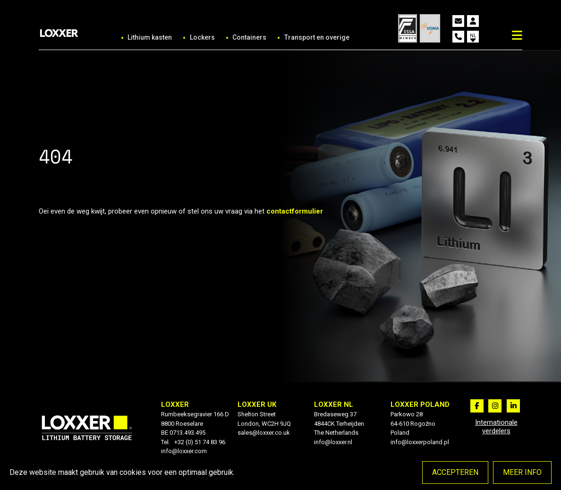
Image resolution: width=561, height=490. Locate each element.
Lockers (202, 37)
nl (473, 35)
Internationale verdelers (496, 426)
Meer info (522, 472)
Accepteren (455, 472)
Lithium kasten (150, 37)
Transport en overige (316, 37)
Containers (249, 37)
